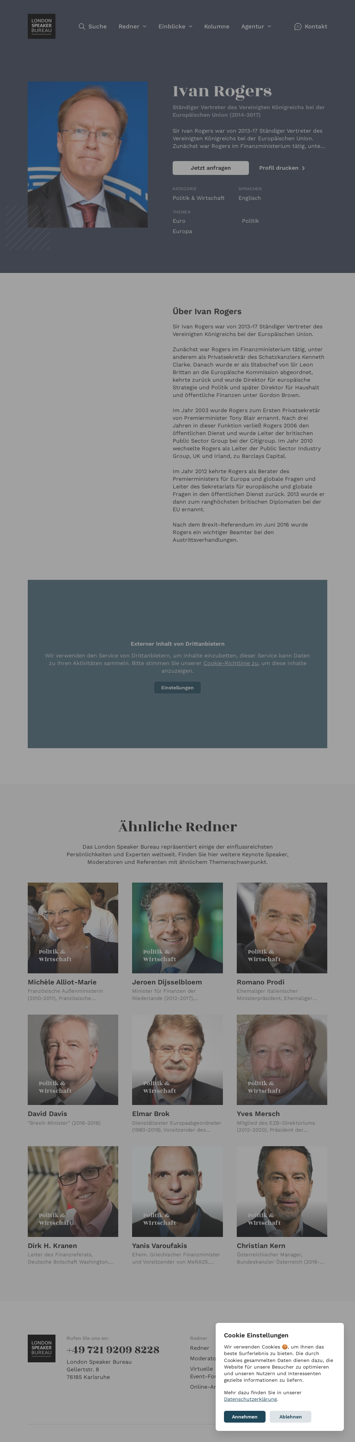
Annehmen (245, 1416)
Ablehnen (290, 1416)
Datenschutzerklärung (250, 1399)
